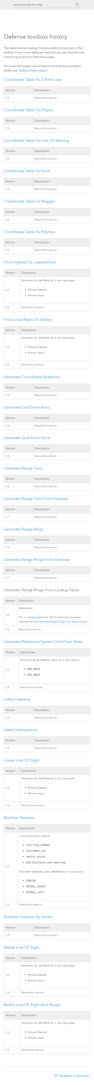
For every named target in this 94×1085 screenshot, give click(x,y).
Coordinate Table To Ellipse (28, 109)
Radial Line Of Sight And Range (32, 1006)
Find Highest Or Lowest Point (30, 262)
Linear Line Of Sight (21, 761)
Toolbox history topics (33, 70)
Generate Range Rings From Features (37, 560)
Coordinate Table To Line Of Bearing (36, 140)
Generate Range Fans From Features (36, 499)
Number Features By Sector (28, 918)
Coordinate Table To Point (27, 170)
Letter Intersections (21, 730)
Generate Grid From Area (26, 408)
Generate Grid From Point (27, 438)
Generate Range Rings (24, 529)
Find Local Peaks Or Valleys (28, 319)
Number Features (19, 818)
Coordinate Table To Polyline (29, 231)
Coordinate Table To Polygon (29, 201)
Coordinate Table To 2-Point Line (33, 79)
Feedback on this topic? (74, 1078)
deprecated (36, 618)
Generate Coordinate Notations (32, 377)
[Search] (77, 4)
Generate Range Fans (23, 468)
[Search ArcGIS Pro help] (43, 5)
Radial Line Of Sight (21, 949)
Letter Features (17, 700)
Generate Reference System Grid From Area (43, 642)
